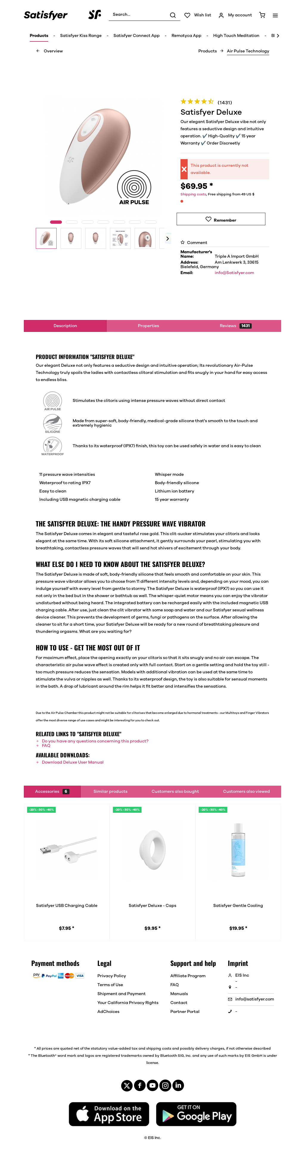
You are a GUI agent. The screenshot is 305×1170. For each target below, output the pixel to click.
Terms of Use (110, 985)
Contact (178, 1003)
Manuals (179, 994)
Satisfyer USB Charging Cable (66, 906)
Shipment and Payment (121, 994)
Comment (193, 243)
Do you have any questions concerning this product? (92, 741)
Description (65, 326)
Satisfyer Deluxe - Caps (152, 906)
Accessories (52, 792)
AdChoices (108, 1012)
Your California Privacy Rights (127, 1003)
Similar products (110, 792)
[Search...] (144, 15)
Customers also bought (175, 792)
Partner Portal (185, 1012)
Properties (148, 326)
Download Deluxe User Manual (70, 762)
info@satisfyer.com (254, 999)
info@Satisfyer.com (234, 273)
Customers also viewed (246, 792)
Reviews (236, 326)
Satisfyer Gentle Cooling (238, 906)
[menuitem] (144, 15)
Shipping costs (193, 194)
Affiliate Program (188, 976)
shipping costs (158, 1048)
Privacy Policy (111, 976)
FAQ (43, 746)
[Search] (172, 15)
